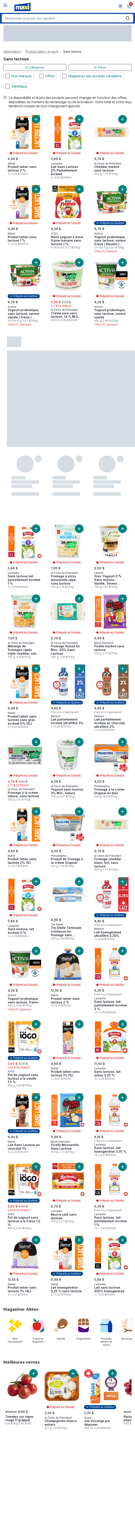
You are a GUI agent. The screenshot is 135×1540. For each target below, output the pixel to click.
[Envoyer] (128, 18)
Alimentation (11, 51)
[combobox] (67, 18)
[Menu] (5, 5)
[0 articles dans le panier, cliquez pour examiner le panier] (130, 6)
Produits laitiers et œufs (42, 51)
